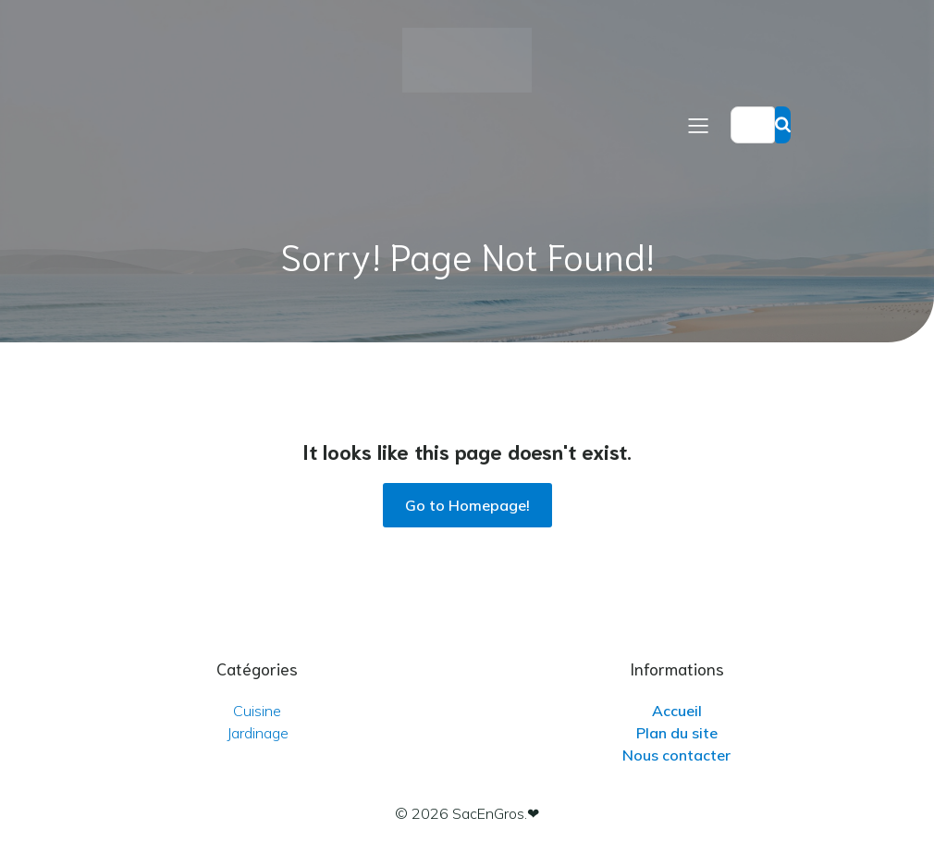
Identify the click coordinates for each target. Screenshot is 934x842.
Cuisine (257, 710)
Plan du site (677, 733)
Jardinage (258, 733)
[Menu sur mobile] (698, 125)
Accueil (677, 710)
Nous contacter (676, 755)
